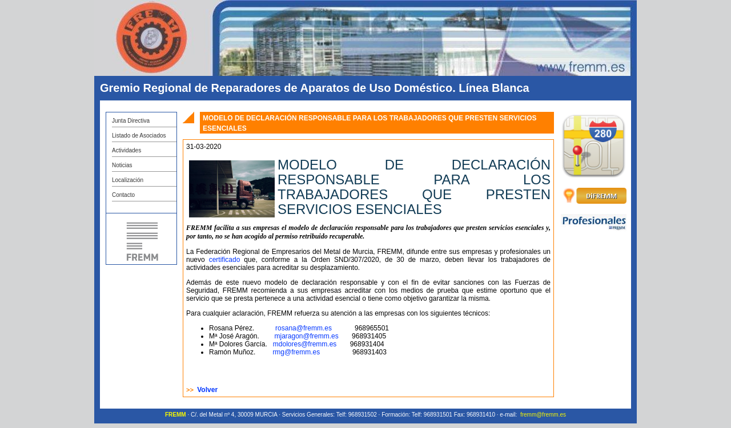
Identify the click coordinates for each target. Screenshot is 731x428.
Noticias (122, 165)
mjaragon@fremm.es (308, 336)
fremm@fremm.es (543, 414)
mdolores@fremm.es (305, 344)
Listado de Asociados (139, 135)
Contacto (123, 195)
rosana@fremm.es (303, 328)
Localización (127, 180)
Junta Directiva (131, 121)
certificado (224, 260)
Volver (207, 390)
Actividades (126, 150)
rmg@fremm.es (297, 352)
